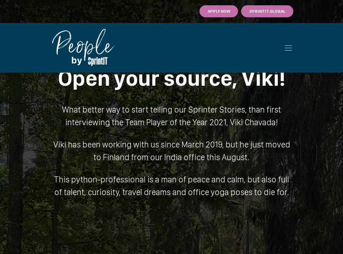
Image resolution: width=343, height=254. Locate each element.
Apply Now (219, 11)
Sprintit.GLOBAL (267, 11)
